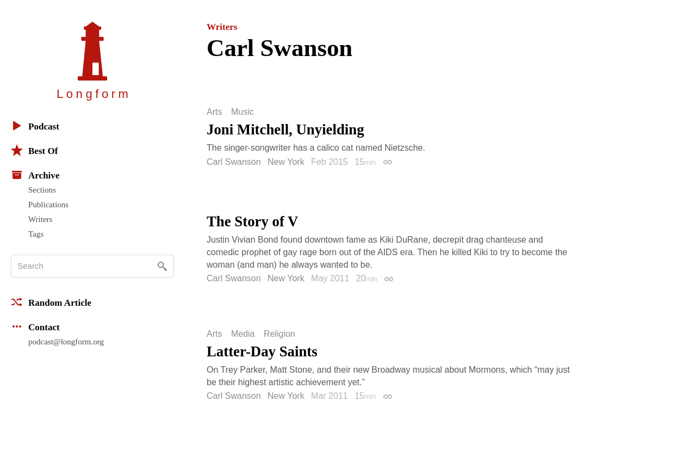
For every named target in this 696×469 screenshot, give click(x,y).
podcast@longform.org (66, 341)
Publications (48, 204)
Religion (279, 334)
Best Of (34, 150)
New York (286, 161)
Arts (214, 112)
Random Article (51, 302)
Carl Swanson (234, 161)
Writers (40, 219)
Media (243, 334)
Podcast (35, 126)
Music (242, 112)
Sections (42, 190)
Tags (36, 234)
